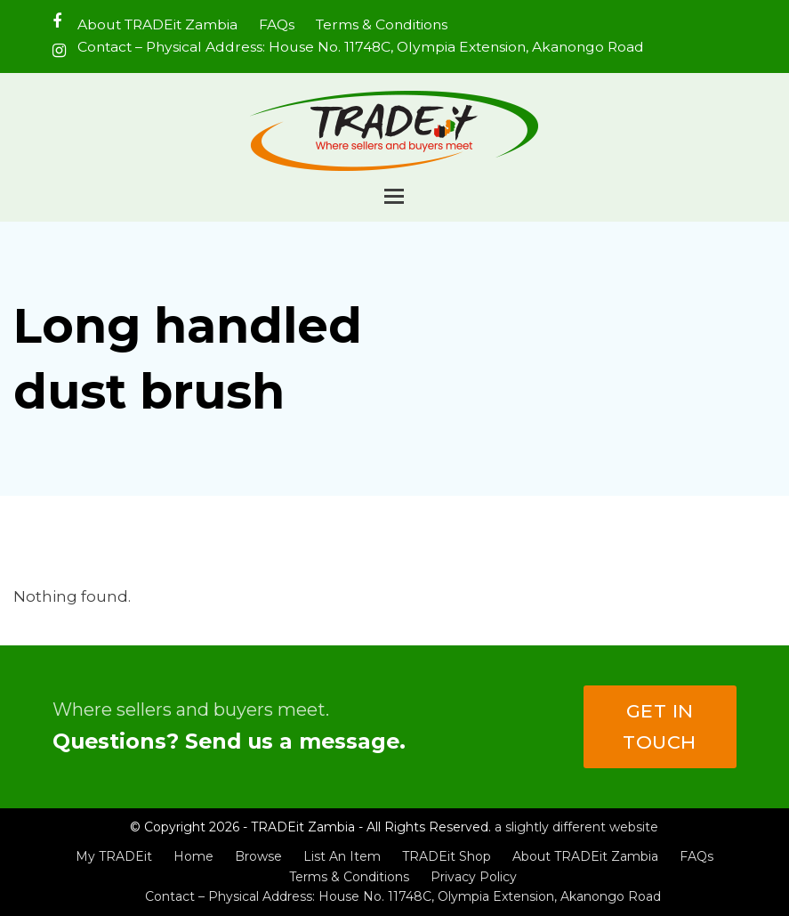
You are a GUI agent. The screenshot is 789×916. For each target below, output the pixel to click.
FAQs (696, 856)
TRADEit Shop (446, 856)
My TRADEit (114, 856)
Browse (258, 856)
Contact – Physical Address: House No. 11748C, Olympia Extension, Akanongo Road (403, 896)
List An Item (342, 856)
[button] (394, 196)
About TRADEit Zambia (585, 856)
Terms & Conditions (349, 877)
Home (193, 856)
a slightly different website (576, 827)
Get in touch (659, 726)
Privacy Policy (474, 877)
